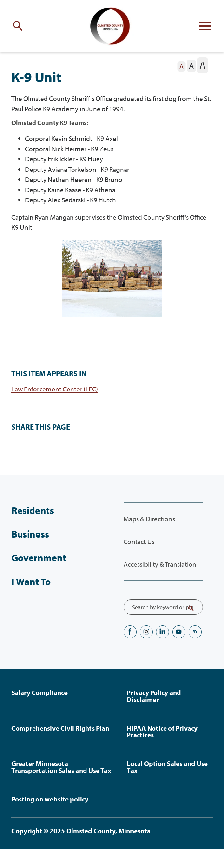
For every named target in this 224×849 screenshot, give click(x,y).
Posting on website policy (49, 799)
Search (186, 608)
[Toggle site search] (19, 26)
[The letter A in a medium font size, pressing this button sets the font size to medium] (191, 66)
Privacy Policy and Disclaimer (154, 696)
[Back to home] (112, 26)
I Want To (31, 581)
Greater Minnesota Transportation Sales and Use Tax (61, 766)
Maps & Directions (149, 518)
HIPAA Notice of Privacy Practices (162, 731)
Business (30, 534)
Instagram (146, 632)
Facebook (130, 632)
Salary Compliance (39, 692)
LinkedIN (162, 632)
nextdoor (195, 632)
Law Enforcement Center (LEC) (54, 389)
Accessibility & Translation (160, 564)
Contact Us (139, 541)
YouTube (178, 632)
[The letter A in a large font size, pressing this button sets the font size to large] (202, 65)
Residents (32, 510)
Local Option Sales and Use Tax (167, 766)
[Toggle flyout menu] (205, 26)
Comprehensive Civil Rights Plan (60, 728)
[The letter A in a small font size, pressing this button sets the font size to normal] (181, 66)
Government (38, 558)
